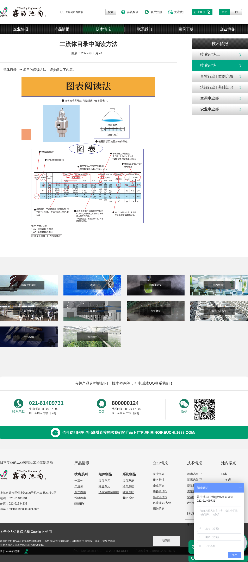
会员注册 (156, 12)
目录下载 (186, 29)
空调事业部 (209, 98)
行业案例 (199, 12)
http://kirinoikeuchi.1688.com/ (164, 432)
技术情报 (103, 29)
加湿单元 (104, 480)
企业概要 (159, 474)
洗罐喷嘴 (80, 498)
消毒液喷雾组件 (109, 492)
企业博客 (227, 29)
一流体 (78, 480)
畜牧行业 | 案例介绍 (216, 76)
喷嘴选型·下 (210, 65)
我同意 (166, 540)
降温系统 (128, 492)
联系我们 (144, 29)
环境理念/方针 (162, 503)
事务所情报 (160, 491)
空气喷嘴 (80, 492)
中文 (224, 12)
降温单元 (104, 486)
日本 (224, 474)
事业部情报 (160, 497)
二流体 (78, 486)
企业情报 (20, 29)
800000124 (125, 403)
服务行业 (159, 479)
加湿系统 (128, 480)
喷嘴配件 (80, 503)
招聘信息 (159, 508)
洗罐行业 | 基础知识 (216, 87)
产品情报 (62, 29)
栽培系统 (128, 498)
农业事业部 (209, 109)
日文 (236, 12)
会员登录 (132, 12)
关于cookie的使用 (10, 551)
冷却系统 (128, 486)
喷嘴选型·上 (210, 54)
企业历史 (159, 485)
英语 (228, 479)
